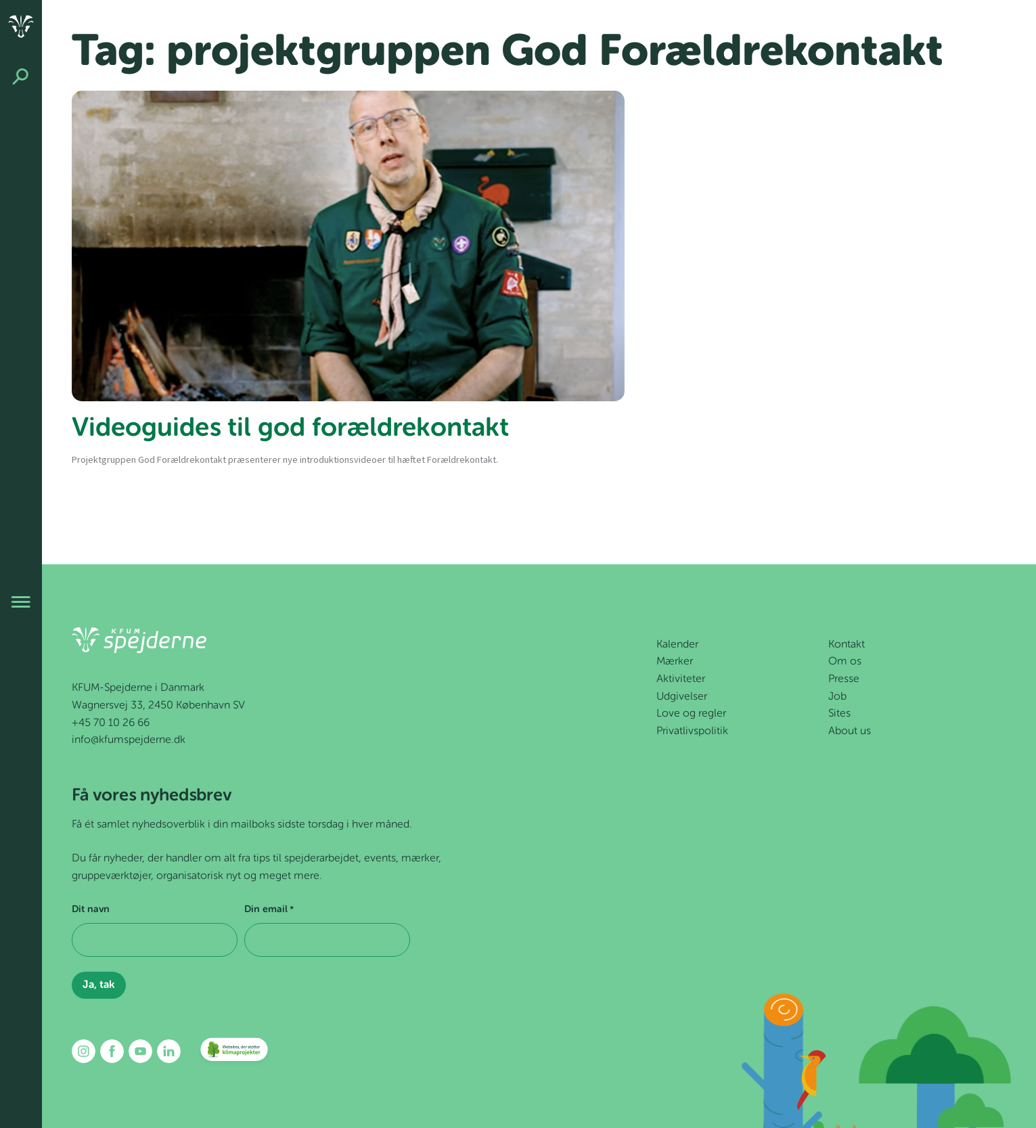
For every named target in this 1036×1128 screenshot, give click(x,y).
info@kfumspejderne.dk (128, 740)
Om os (844, 661)
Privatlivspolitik (692, 731)
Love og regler (691, 713)
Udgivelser (681, 697)
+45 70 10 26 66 (111, 723)
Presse (843, 679)
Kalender (677, 644)
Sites (839, 713)
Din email (269, 910)
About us (849, 731)
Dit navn (91, 909)
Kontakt (846, 644)
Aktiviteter (680, 679)
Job (837, 697)
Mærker (674, 661)
